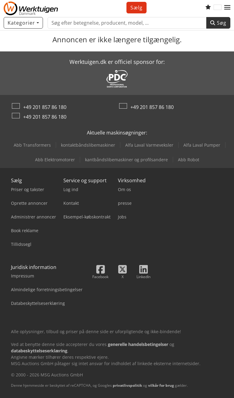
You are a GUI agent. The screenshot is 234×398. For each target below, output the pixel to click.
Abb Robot (188, 159)
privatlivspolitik (127, 385)
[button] (227, 7)
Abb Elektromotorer (55, 159)
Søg (218, 22)
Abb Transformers (32, 145)
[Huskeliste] (208, 7)
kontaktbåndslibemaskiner (88, 145)
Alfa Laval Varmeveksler (149, 145)
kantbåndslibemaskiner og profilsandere (126, 159)
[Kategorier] (23, 23)
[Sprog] (217, 7)
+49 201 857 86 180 (44, 107)
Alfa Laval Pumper (201, 145)
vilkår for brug (161, 385)
